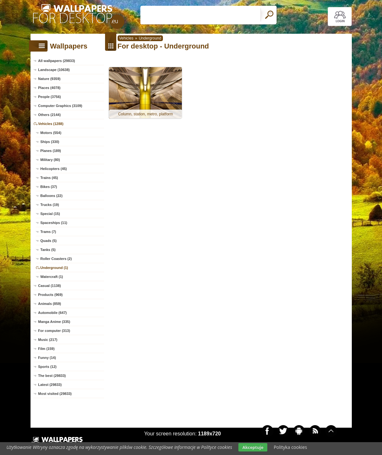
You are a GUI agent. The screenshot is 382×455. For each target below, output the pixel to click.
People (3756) (49, 97)
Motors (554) (50, 133)
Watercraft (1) (51, 277)
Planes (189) (50, 151)
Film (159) (46, 349)
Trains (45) (49, 178)
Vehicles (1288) (51, 124)
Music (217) (48, 340)
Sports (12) (47, 367)
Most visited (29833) (55, 394)
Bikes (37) (48, 187)
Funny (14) (47, 358)
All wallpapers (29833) (56, 61)
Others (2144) (49, 115)
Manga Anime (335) (54, 322)
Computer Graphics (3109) (60, 106)
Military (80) (50, 160)
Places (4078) (49, 88)
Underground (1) (54, 268)
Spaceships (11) (53, 223)
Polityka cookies (290, 447)
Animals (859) (49, 304)
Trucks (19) (49, 205)
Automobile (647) (52, 313)
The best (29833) (52, 376)
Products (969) (50, 295)
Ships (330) (49, 142)
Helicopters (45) (53, 169)
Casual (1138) (49, 286)
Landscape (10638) (54, 70)
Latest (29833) (50, 385)
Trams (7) (48, 232)
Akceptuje (252, 447)
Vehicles (126, 38)
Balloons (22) (51, 196)
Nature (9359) (49, 79)
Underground (150, 38)
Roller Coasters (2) (56, 259)
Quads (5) (48, 241)
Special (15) (50, 214)
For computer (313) (54, 331)
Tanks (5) (48, 250)
